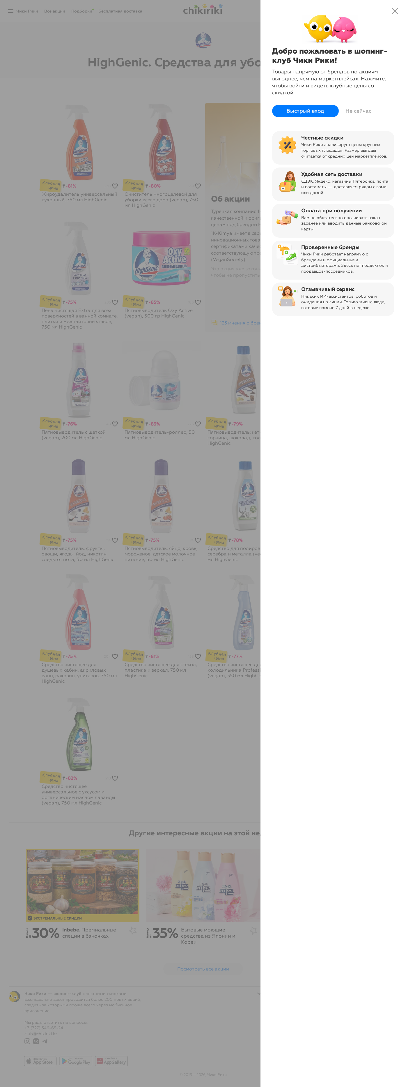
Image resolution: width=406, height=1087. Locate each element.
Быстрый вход (305, 111)
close (395, 11)
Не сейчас (358, 111)
